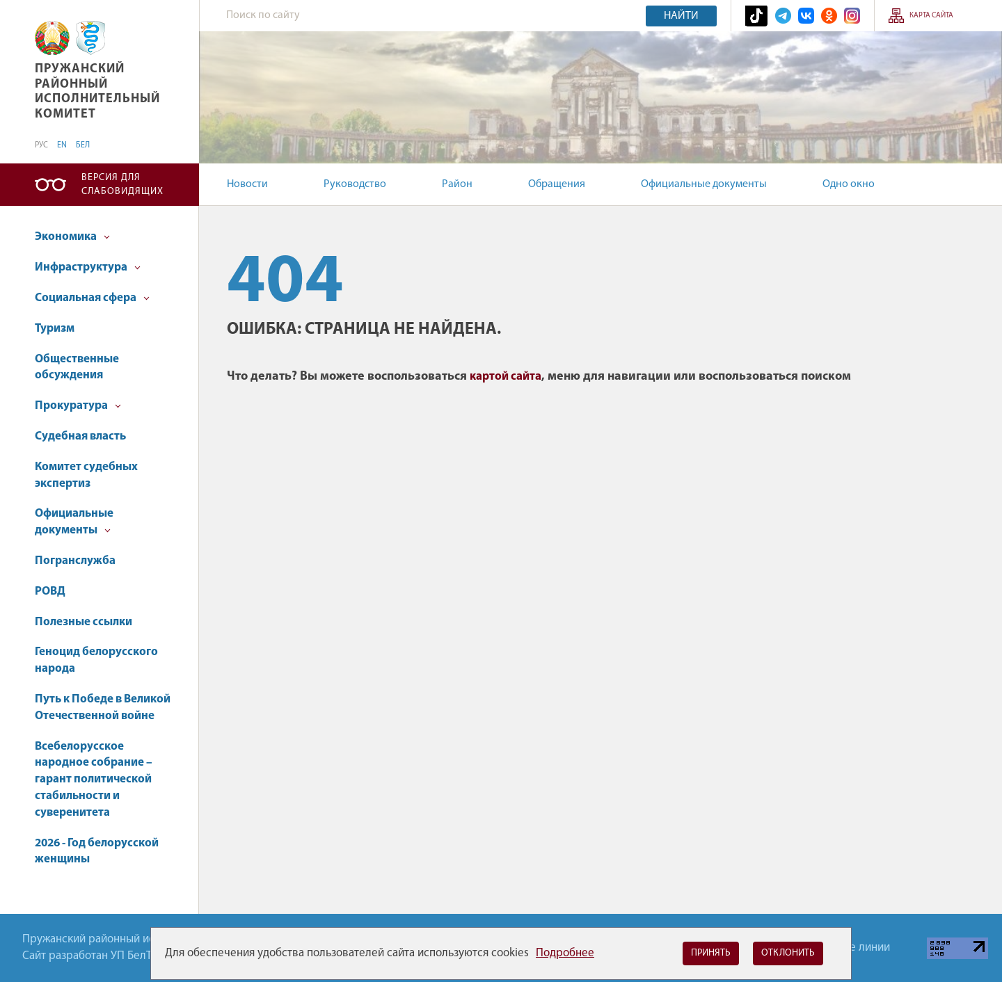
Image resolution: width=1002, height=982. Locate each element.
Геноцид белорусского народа (96, 660)
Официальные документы (704, 184)
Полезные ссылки (83, 622)
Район (457, 184)
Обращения (556, 184)
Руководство (355, 184)
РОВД (50, 591)
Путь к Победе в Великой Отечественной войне (102, 707)
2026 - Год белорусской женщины (97, 851)
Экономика (72, 237)
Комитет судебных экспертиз (86, 475)
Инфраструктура (88, 267)
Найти (681, 16)
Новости (247, 184)
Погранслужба (75, 561)
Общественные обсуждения (77, 367)
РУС (41, 145)
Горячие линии (852, 947)
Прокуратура (78, 406)
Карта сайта (931, 15)
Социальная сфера (92, 298)
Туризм (54, 329)
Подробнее (565, 953)
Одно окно (848, 184)
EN (62, 145)
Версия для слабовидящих (122, 184)
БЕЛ (83, 145)
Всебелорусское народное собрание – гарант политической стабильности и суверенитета (93, 780)
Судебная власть (80, 436)
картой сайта (505, 377)
